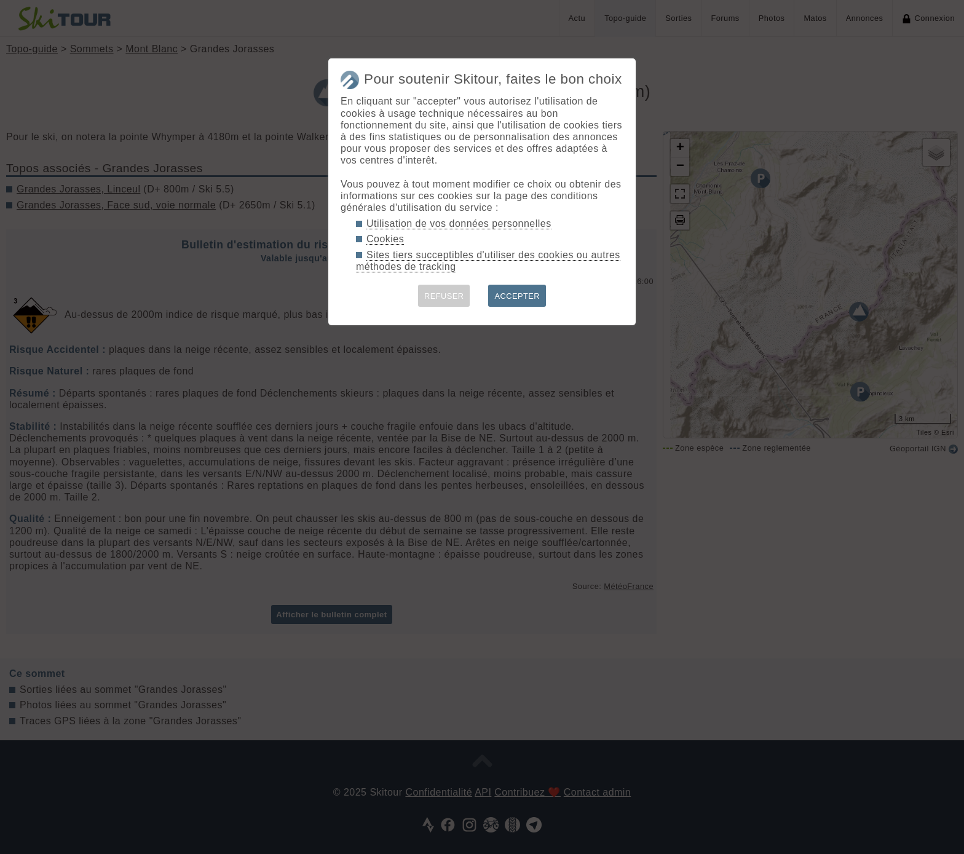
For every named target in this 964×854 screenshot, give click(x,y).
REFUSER (444, 296)
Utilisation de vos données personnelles (458, 223)
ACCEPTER (517, 296)
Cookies (385, 239)
